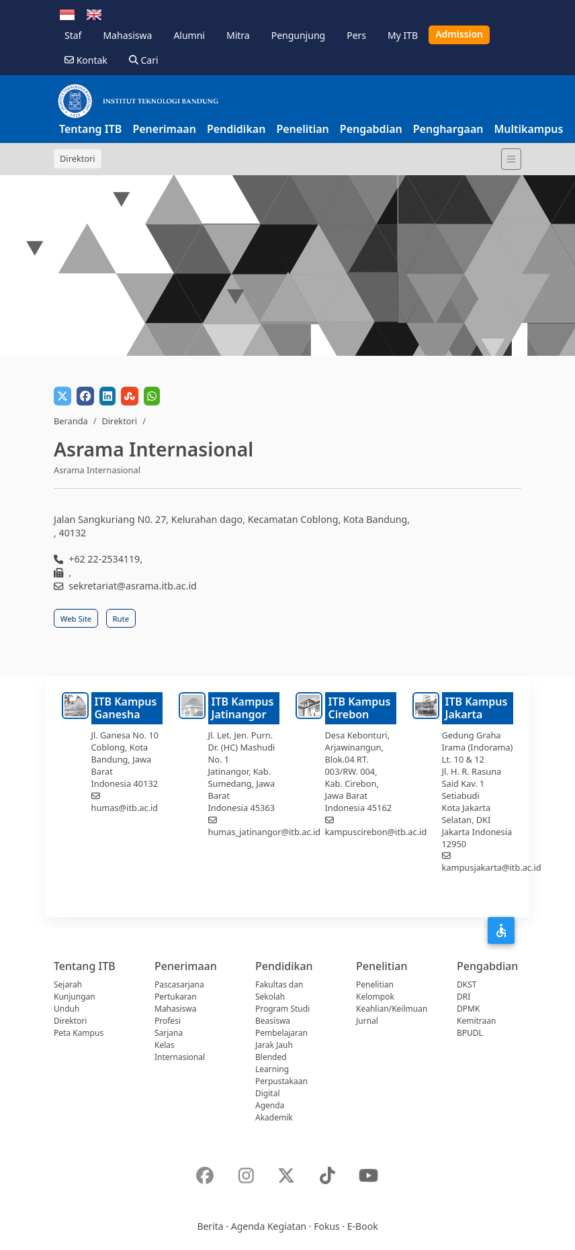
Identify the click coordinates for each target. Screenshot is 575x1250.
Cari (144, 60)
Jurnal (367, 1020)
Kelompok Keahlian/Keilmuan (391, 1002)
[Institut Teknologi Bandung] (138, 101)
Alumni (189, 35)
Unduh (66, 1008)
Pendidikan (236, 129)
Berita (210, 1226)
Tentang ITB (90, 129)
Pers (356, 35)
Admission (459, 34)
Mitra (238, 35)
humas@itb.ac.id (125, 808)
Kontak (85, 60)
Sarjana (168, 1033)
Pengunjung (298, 35)
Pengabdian (371, 129)
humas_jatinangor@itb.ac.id (264, 832)
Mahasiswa (127, 35)
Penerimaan (164, 129)
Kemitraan (476, 1020)
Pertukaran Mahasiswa (175, 1002)
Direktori (119, 421)
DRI (463, 996)
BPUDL (470, 1033)
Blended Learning (272, 1063)
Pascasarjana (179, 984)
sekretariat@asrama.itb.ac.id (133, 585)
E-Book (362, 1226)
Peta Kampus (78, 1033)
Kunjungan (74, 996)
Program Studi (282, 1008)
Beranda (71, 421)
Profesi (167, 1020)
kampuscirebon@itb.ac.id (376, 832)
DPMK (468, 1008)
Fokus (327, 1226)
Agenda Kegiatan (268, 1226)
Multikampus (528, 129)
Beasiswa (272, 1020)
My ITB (403, 35)
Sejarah (68, 984)
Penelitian (302, 129)
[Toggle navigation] (511, 159)
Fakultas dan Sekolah (279, 990)
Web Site (75, 619)
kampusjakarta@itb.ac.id (491, 867)
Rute (121, 619)
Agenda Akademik (274, 1111)
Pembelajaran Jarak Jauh (281, 1039)
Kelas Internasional (179, 1051)
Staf (72, 35)
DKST (466, 984)
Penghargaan (448, 129)
